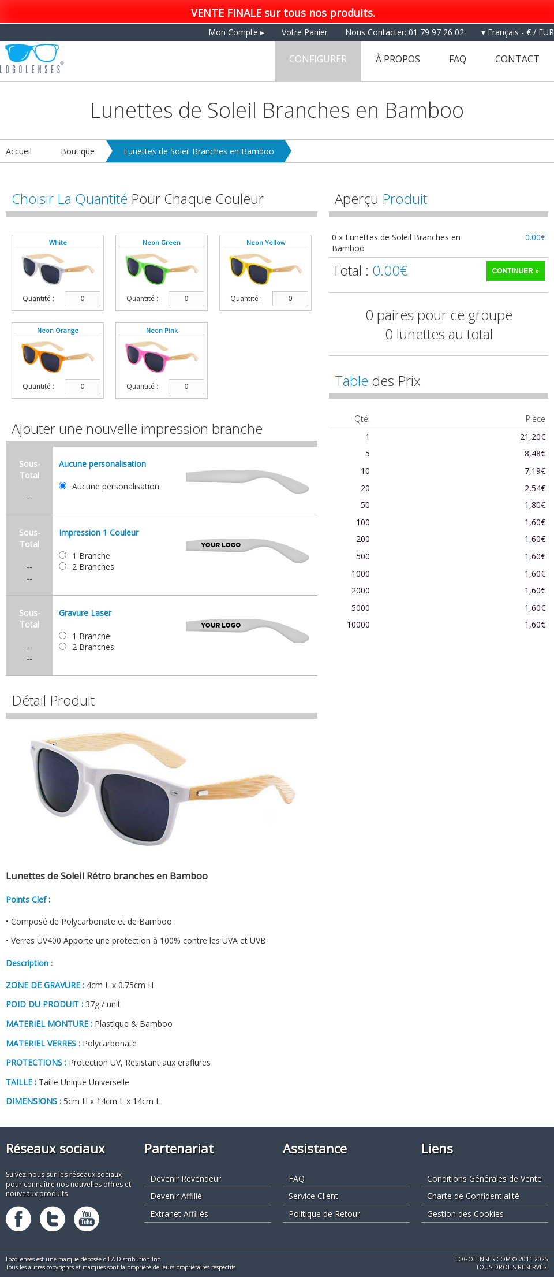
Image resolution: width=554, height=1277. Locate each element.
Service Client (313, 1195)
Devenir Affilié (176, 1195)
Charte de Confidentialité (473, 1195)
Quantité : (38, 298)
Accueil (19, 151)
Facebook (18, 1218)
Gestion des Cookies (465, 1213)
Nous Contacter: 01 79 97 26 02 (404, 32)
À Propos (398, 59)
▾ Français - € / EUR (517, 32)
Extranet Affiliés (179, 1213)
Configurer (318, 59)
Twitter (52, 1218)
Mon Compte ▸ (236, 32)
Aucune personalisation (115, 486)
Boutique (78, 151)
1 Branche (91, 555)
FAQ (457, 59)
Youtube (86, 1218)
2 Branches (93, 566)
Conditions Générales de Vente (484, 1178)
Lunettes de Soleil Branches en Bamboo (198, 151)
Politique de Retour (324, 1213)
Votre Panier (305, 32)
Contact (517, 59)
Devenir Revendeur (185, 1178)
